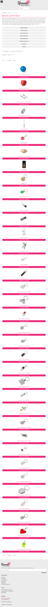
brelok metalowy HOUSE (24, 386)
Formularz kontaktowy (6, 601)
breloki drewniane (24, 33)
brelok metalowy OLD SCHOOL (24, 440)
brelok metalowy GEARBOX (24, 373)
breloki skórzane (24, 30)
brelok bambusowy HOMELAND (24, 156)
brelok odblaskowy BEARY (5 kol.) (24, 549)
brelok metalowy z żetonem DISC (24, 522)
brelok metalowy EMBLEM (24, 346)
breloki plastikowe (24, 38)
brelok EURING (24, 237)
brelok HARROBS (24, 264)
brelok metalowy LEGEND (24, 400)
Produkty (4, 12)
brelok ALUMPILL (24, 129)
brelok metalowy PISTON (24, 454)
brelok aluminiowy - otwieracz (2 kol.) (24, 101)
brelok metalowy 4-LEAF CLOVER (24, 291)
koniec (14, 60)
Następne (9, 60)
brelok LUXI (24, 278)
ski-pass (24, 46)
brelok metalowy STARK (24, 468)
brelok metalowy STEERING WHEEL (24, 481)
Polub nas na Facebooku (6, 604)
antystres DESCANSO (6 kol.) (24, 74)
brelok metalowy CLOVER (24, 332)
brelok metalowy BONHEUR (24, 318)
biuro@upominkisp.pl (6, 598)
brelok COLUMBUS (24, 210)
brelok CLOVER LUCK (24, 196)
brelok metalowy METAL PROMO (24, 427)
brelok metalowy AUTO (24, 305)
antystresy (24, 43)
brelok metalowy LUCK (24, 413)
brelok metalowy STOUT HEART (24, 495)
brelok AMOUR (24, 142)
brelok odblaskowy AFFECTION (24, 535)
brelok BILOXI (24, 169)
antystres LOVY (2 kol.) (24, 88)
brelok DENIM (24, 224)
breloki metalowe (24, 27)
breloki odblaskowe (24, 35)
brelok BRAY (24, 183)
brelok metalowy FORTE (24, 359)
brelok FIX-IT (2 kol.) (24, 251)
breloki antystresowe (24, 41)
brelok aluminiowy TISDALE (24, 115)
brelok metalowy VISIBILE (24, 508)
